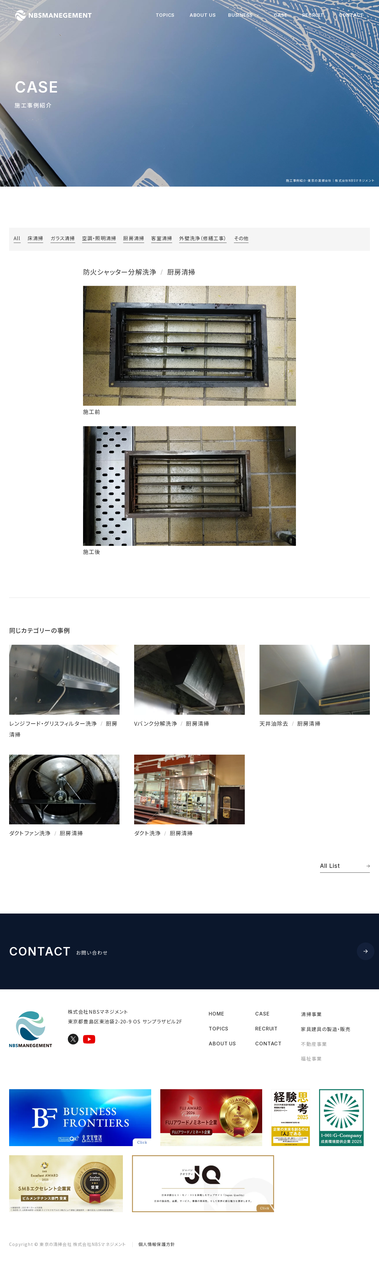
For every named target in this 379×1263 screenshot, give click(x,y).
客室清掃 (161, 238)
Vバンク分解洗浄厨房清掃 (171, 723)
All (17, 238)
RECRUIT (313, 15)
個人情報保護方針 (157, 1244)
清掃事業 (311, 1013)
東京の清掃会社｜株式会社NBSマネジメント (57, 15)
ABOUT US (203, 15)
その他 (241, 238)
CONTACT (351, 15)
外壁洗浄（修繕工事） (203, 238)
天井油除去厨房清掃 (290, 723)
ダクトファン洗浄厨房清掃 (46, 833)
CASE (280, 15)
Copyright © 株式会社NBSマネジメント (67, 1244)
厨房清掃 (133, 238)
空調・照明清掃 (99, 238)
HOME (216, 1014)
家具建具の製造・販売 (325, 1028)
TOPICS (165, 15)
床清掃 (35, 238)
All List (345, 865)
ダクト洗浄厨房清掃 (163, 833)
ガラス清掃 (62, 238)
